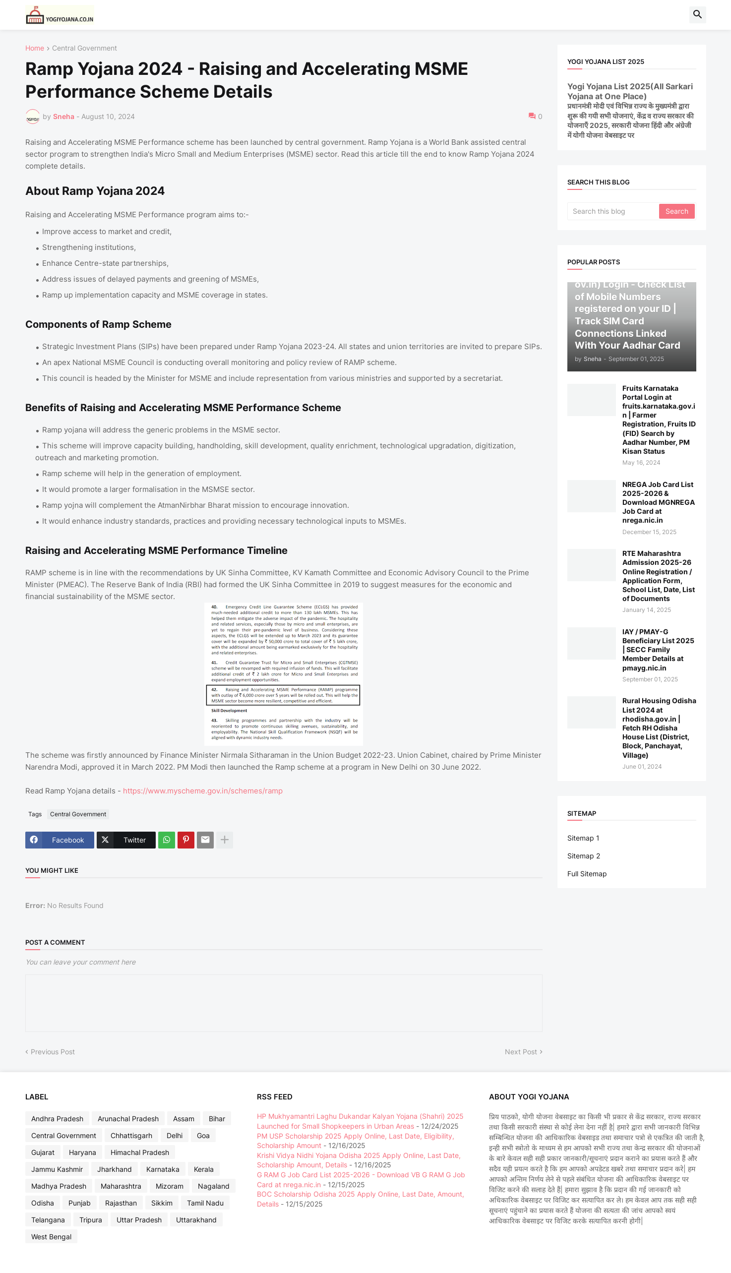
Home (34, 48)
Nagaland (214, 1186)
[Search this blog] (614, 211)
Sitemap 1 (583, 838)
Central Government (84, 48)
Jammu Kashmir (57, 1169)
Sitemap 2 (583, 855)
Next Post (521, 1051)
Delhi (175, 1135)
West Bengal (51, 1236)
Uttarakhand (196, 1219)
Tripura (90, 1219)
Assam (183, 1118)
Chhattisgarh (131, 1135)
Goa (203, 1135)
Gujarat (43, 1152)
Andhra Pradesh (57, 1118)
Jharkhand (114, 1169)
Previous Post (53, 1051)
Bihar (217, 1118)
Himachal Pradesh (140, 1152)
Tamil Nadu (205, 1203)
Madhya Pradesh (58, 1186)
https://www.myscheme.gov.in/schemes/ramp (203, 790)
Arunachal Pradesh (128, 1118)
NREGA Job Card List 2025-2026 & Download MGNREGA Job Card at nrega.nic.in (658, 502)
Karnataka (163, 1169)
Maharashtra (121, 1186)
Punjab (79, 1203)
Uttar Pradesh (139, 1219)
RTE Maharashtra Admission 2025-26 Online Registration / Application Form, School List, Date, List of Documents (658, 576)
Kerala (204, 1169)
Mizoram (169, 1186)
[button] (697, 14)
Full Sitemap (587, 873)
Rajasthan (121, 1203)
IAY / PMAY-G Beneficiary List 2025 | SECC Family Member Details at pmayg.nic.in (658, 649)
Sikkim (162, 1203)
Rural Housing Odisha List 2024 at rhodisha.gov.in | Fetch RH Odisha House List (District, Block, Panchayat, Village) (659, 727)
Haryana (82, 1152)
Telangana (48, 1219)
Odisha (42, 1203)
